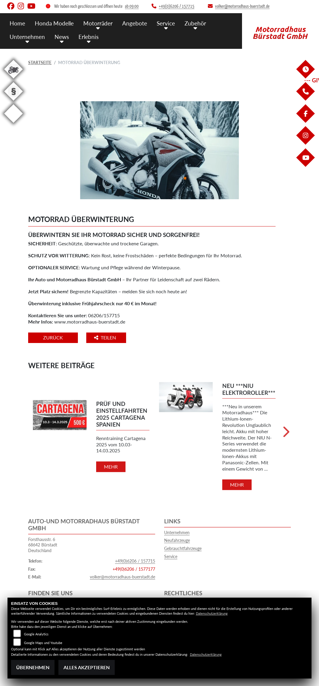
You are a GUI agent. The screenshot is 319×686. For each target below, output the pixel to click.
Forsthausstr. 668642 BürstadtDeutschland (42, 545)
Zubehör (195, 23)
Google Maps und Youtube (43, 643)
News (62, 36)
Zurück (53, 337)
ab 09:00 (132, 6)
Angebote (134, 23)
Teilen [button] (105, 337)
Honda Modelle (54, 23)
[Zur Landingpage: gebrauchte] (13, 79)
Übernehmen (32, 667)
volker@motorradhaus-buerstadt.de (122, 576)
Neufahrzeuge (177, 540)
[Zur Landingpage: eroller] (13, 124)
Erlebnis (88, 36)
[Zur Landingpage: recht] (13, 102)
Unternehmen (27, 36)
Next (285, 434)
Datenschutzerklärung (212, 613)
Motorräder (98, 23)
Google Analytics (36, 634)
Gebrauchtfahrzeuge (183, 548)
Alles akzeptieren (87, 667)
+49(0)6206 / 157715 (135, 560)
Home (17, 23)
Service (166, 23)
